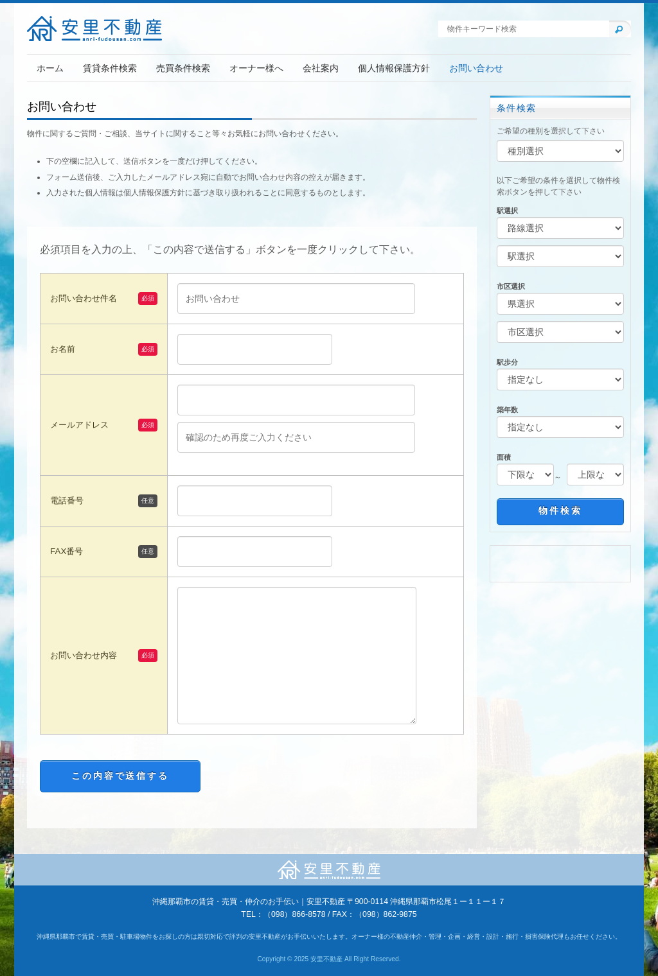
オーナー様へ (256, 68)
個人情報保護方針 (394, 68)
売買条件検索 (183, 68)
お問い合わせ (476, 68)
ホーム (50, 68)
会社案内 (321, 68)
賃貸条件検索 (110, 68)
